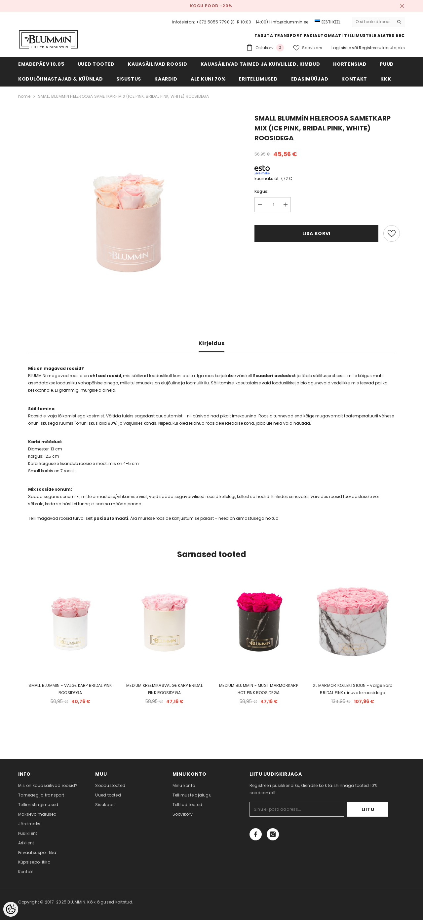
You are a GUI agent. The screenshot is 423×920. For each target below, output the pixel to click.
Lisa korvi (316, 233)
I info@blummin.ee (288, 22)
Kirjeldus (211, 343)
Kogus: (261, 191)
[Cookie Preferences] (10, 909)
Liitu (368, 809)
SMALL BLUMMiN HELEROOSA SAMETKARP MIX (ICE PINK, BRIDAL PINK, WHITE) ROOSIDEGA (123, 96)
